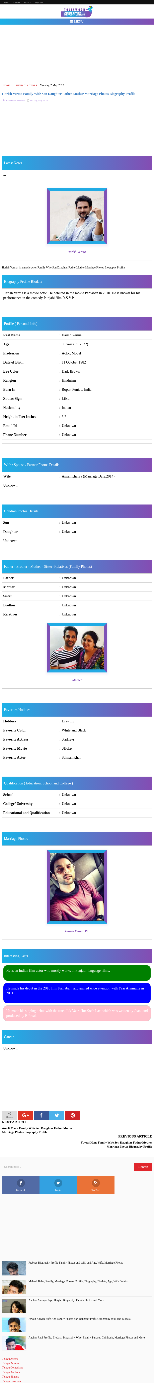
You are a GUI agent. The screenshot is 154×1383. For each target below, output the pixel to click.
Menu (76, 21)
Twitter (58, 1171)
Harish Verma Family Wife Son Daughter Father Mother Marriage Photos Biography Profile (68, 94)
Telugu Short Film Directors (18, 1371)
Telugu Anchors (11, 1357)
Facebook (20, 1171)
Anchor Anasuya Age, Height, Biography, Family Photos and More (66, 1285)
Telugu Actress (10, 1348)
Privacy (27, 2)
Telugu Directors (11, 1366)
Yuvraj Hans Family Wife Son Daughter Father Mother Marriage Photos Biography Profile (116, 1130)
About (6, 2)
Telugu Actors (10, 1344)
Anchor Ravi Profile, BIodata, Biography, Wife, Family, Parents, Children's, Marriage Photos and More (86, 1323)
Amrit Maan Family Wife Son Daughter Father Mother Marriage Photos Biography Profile (37, 1130)
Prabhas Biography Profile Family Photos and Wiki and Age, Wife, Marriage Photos (75, 1248)
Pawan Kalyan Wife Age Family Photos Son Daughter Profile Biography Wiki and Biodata (79, 1304)
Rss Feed (95, 1171)
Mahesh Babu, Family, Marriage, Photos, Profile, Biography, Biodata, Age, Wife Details (78, 1266)
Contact (16, 2)
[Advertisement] (77, 54)
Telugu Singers (10, 1362)
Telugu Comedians (12, 1353)
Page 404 (39, 2)
